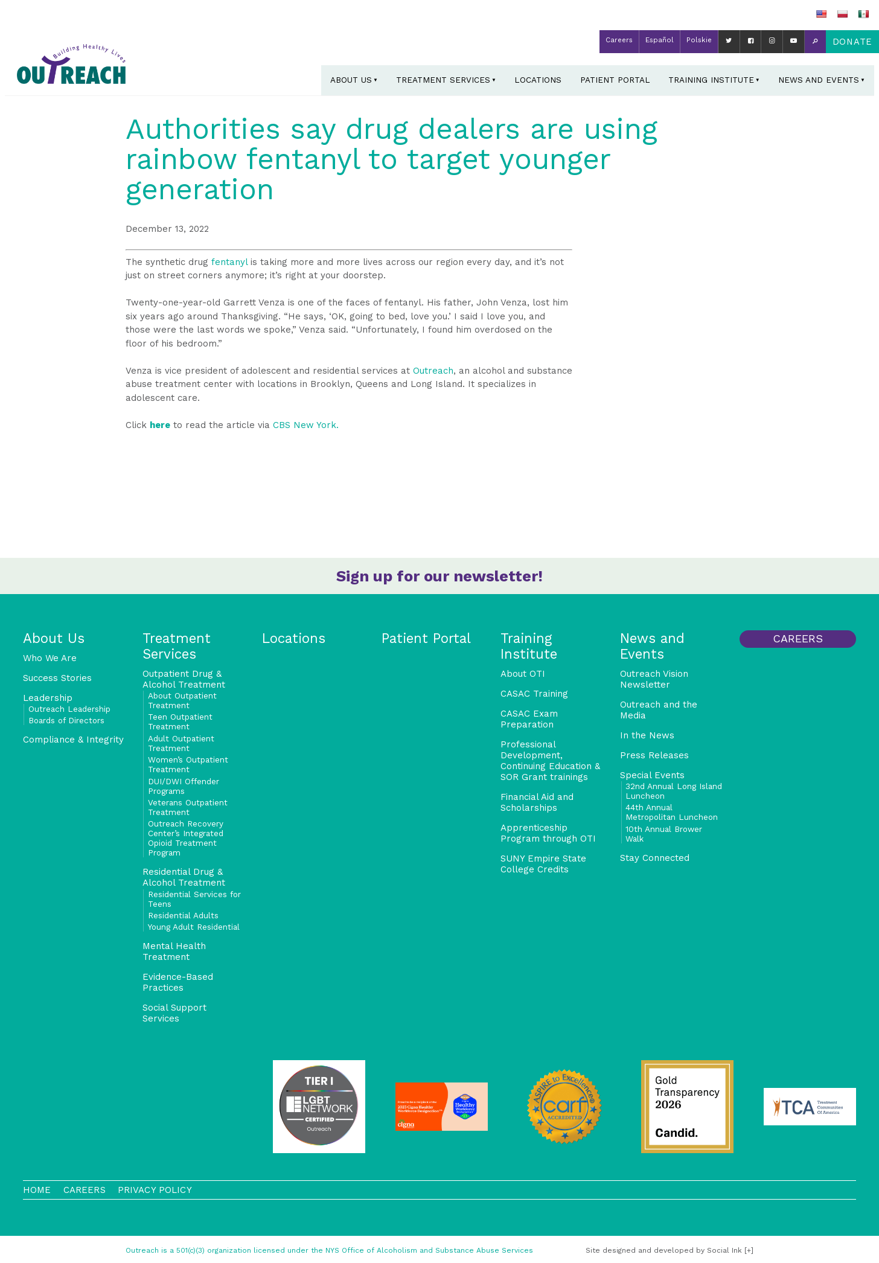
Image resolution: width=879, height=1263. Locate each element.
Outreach (433, 370)
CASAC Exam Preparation (529, 719)
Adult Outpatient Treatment (181, 743)
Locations (537, 80)
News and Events (818, 80)
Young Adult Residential (194, 927)
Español (659, 40)
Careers (619, 40)
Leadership (47, 697)
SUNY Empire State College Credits (543, 864)
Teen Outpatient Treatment (180, 721)
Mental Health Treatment (174, 951)
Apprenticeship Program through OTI (548, 833)
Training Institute (711, 80)
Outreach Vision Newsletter (654, 679)
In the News (647, 735)
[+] (748, 1250)
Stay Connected (654, 857)
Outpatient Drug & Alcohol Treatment (183, 679)
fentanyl (229, 262)
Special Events (652, 775)
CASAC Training (534, 693)
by (664, 1250)
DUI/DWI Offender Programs (183, 786)
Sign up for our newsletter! (439, 576)
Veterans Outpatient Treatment (188, 807)
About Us (351, 80)
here (160, 425)
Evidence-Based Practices (177, 982)
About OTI (522, 673)
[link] (306, 425)
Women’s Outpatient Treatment (188, 764)
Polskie (699, 40)
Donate (852, 41)
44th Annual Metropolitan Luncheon (671, 812)
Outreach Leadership (69, 709)
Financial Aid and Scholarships (537, 802)
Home (37, 1190)
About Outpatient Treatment (182, 700)
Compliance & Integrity (73, 739)
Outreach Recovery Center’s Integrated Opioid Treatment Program (185, 838)
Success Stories (57, 678)
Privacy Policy (155, 1190)
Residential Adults (183, 915)
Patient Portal (615, 80)
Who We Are (50, 658)
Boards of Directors (66, 720)
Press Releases (654, 755)
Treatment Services (443, 80)
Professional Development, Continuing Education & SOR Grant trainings (550, 760)
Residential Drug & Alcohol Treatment (183, 877)
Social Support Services (174, 1013)
